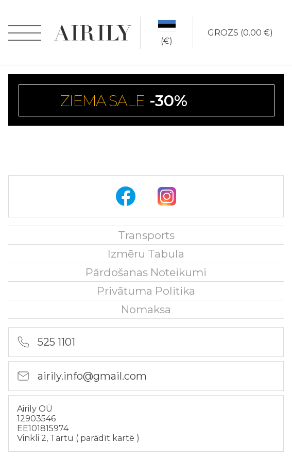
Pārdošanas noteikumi (146, 272)
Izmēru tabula (146, 253)
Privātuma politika (146, 290)
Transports (146, 235)
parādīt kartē (108, 438)
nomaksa (146, 309)
